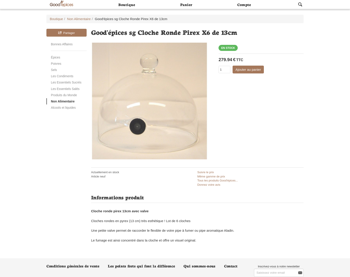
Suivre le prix (205, 172)
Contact (230, 265)
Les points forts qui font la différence (141, 265)
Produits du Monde (64, 95)
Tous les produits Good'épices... (217, 180)
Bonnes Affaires (62, 44)
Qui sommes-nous (199, 265)
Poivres (56, 63)
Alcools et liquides (63, 107)
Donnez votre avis (208, 184)
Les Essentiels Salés (65, 89)
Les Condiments (62, 76)
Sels (54, 70)
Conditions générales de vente (72, 265)
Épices (55, 57)
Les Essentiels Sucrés (66, 82)
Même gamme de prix (211, 176)
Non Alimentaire (63, 101)
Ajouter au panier (248, 69)
